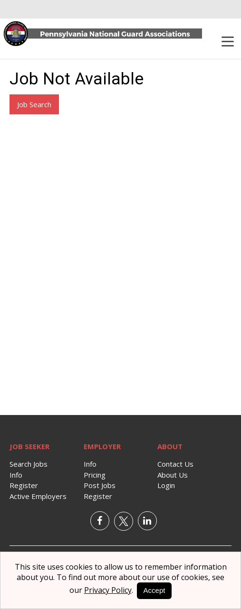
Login (166, 485)
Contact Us (175, 464)
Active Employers (38, 496)
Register (24, 485)
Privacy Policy (108, 590)
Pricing (95, 475)
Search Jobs (29, 464)
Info (16, 475)
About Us (172, 475)
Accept (154, 590)
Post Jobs (100, 485)
